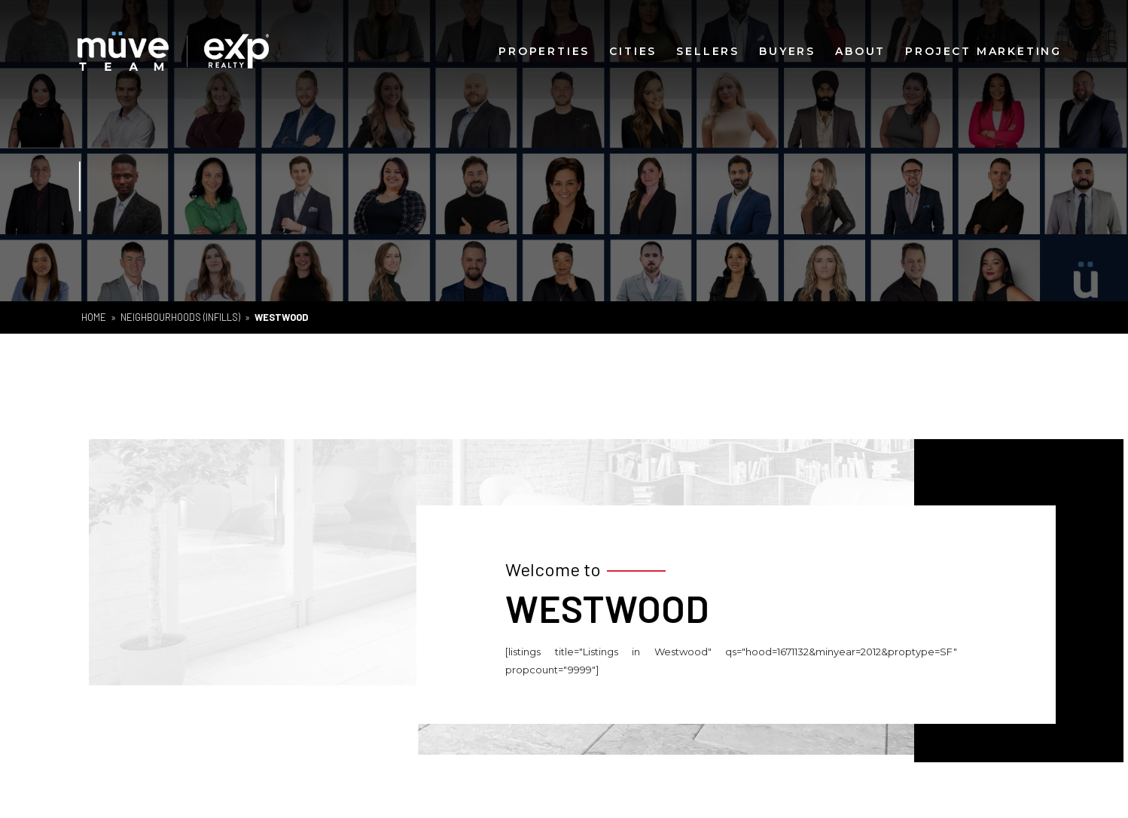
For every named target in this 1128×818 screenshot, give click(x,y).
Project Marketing (983, 50)
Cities (633, 50)
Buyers (787, 50)
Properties (544, 50)
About (860, 50)
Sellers (707, 50)
